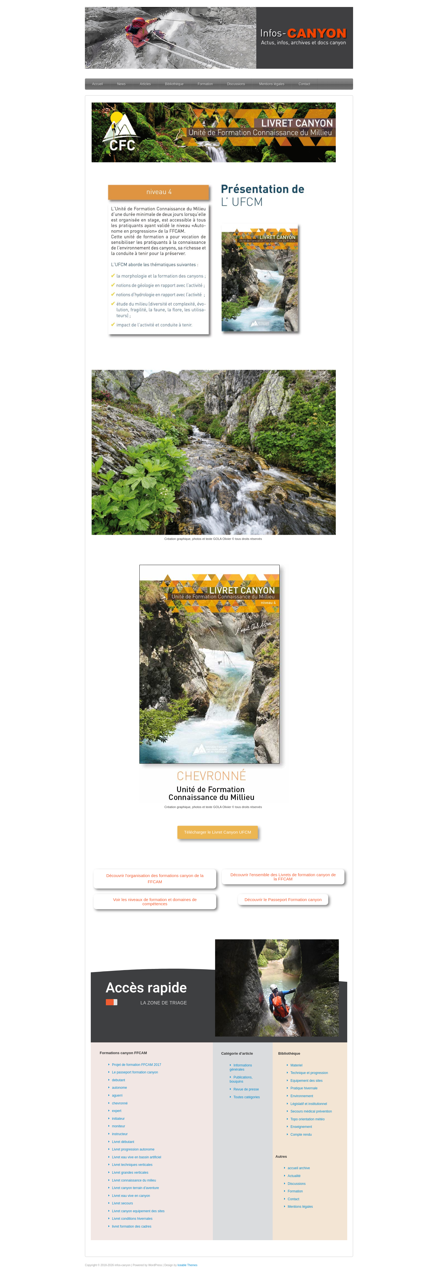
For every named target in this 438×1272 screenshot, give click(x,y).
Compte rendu (301, 1135)
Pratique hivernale (304, 1088)
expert (116, 1111)
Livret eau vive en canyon (131, 1196)
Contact (304, 84)
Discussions (236, 84)
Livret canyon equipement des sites (138, 1211)
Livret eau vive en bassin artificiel (136, 1157)
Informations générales (241, 1067)
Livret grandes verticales (130, 1173)
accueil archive (299, 1168)
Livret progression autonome (133, 1149)
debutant (118, 1080)
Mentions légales (271, 84)
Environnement (302, 1096)
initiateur (118, 1119)
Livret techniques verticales (132, 1165)
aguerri (117, 1095)
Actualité (294, 1176)
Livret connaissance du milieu (134, 1180)
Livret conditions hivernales (132, 1219)
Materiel (297, 1065)
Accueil (97, 84)
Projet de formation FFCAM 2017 (136, 1065)
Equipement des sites (307, 1081)
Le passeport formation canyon (135, 1072)
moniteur (118, 1126)
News (121, 84)
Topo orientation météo (308, 1119)
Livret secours (122, 1203)
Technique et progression (309, 1073)
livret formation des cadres (131, 1226)
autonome (119, 1088)
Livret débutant (123, 1142)
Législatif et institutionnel (309, 1104)
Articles (145, 84)
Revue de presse (246, 1089)
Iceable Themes (187, 1265)
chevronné (120, 1103)
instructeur (120, 1134)
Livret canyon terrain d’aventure (135, 1188)
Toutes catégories (247, 1097)
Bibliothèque (174, 84)
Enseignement (301, 1127)
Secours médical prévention (311, 1111)
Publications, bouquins (241, 1079)
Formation (205, 84)
